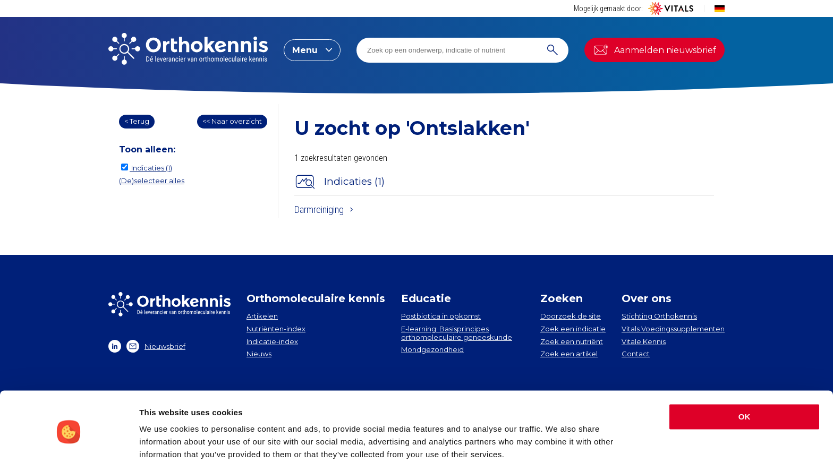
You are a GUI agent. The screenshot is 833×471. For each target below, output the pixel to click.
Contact (636, 353)
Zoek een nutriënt (571, 341)
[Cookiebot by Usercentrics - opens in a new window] (68, 450)
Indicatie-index (272, 341)
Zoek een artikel (569, 353)
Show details (164, 450)
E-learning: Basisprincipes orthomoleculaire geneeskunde (456, 332)
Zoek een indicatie (573, 328)
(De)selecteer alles (151, 180)
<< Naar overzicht (232, 121)
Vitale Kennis (644, 341)
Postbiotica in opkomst (441, 316)
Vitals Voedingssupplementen (673, 328)
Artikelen (262, 316)
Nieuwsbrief (155, 346)
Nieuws (258, 353)
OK (744, 383)
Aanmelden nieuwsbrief (654, 50)
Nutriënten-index (275, 328)
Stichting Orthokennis (659, 316)
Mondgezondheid (432, 349)
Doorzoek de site (570, 316)
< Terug (136, 121)
